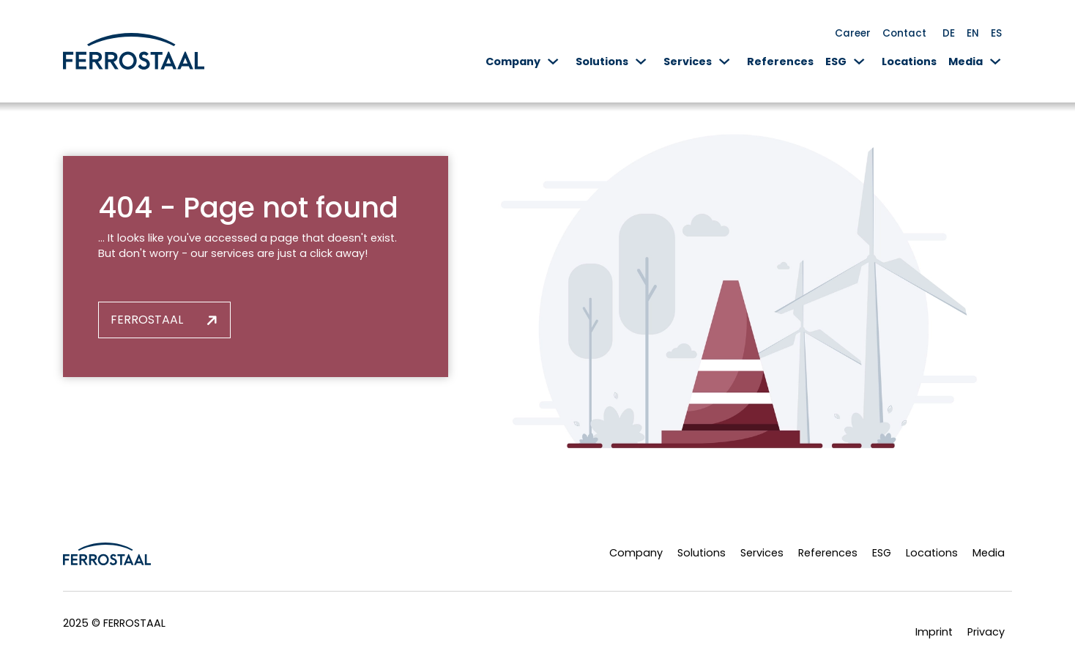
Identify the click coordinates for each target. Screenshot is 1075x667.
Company (513, 61)
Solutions (602, 61)
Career (853, 33)
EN (973, 33)
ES (996, 33)
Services (687, 61)
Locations (909, 61)
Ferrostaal (147, 319)
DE (948, 33)
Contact (904, 33)
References (780, 61)
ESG (836, 61)
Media (965, 61)
